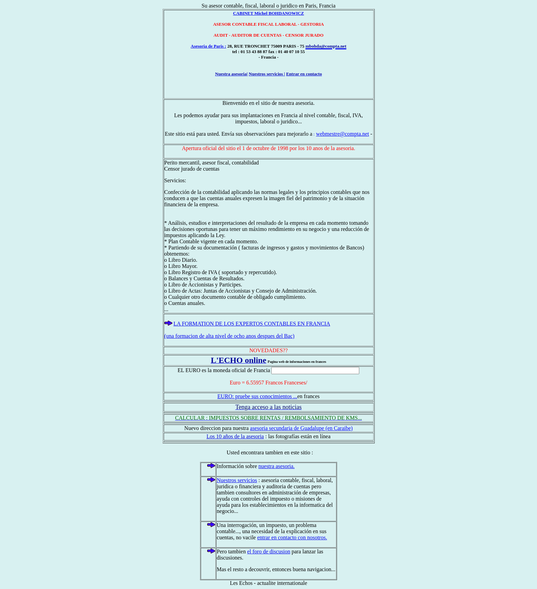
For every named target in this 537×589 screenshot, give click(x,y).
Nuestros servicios (237, 480)
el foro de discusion (268, 551)
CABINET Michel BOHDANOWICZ (268, 13)
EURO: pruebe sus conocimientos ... (257, 396)
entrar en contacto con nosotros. (292, 537)
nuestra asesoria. (277, 466)
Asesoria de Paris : (208, 46)
